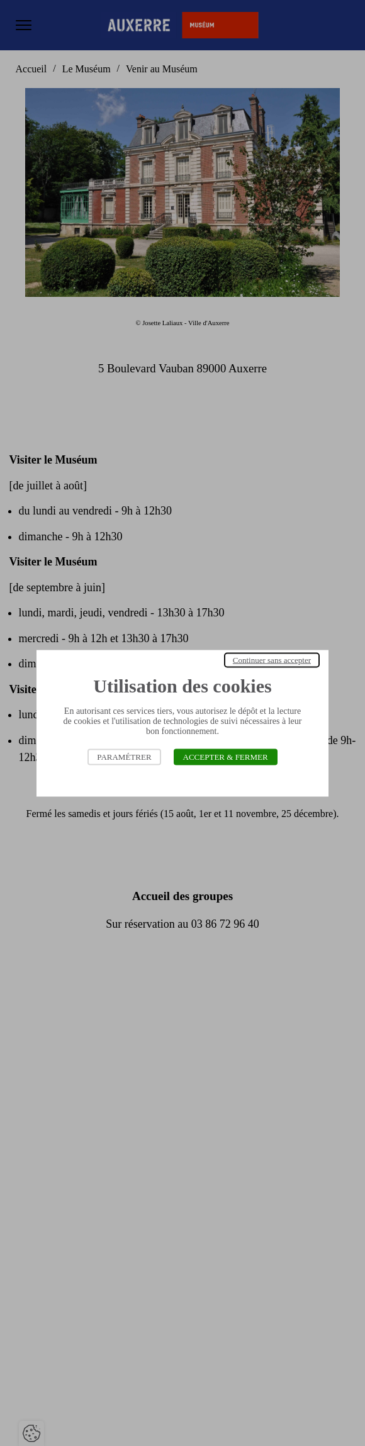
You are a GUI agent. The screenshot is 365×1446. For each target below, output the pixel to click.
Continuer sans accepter (272, 659)
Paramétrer (124, 756)
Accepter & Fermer (225, 756)
